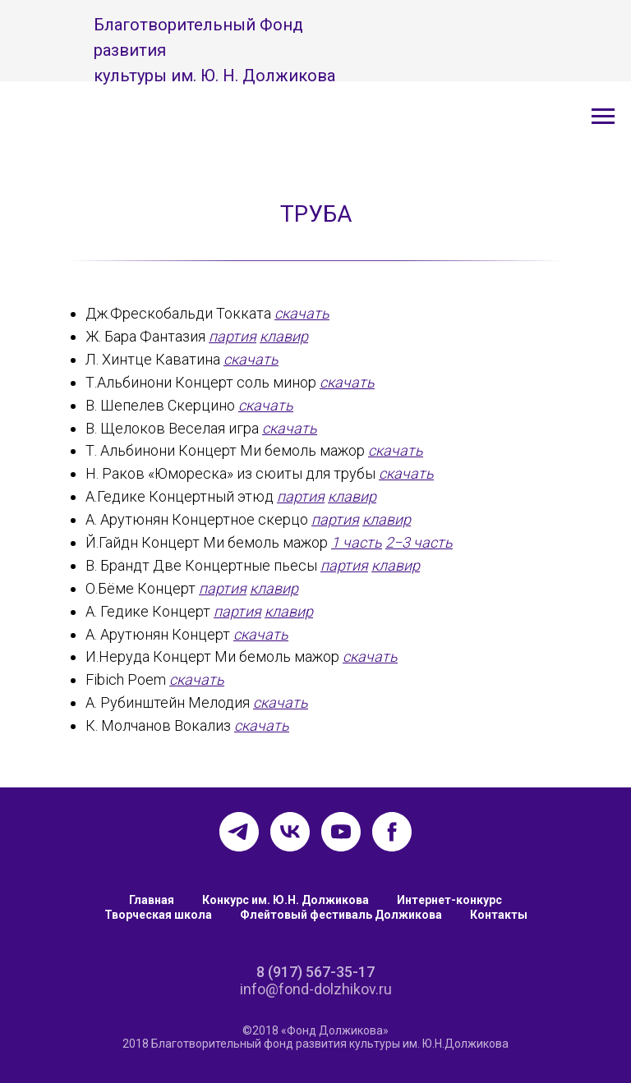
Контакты (498, 914)
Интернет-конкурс (449, 899)
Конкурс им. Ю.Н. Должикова (285, 899)
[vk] (290, 831)
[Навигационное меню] (603, 116)
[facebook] (392, 831)
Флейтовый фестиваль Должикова (341, 914)
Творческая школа (158, 914)
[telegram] (239, 831)
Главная (151, 899)
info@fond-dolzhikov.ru (316, 989)
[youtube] (341, 831)
